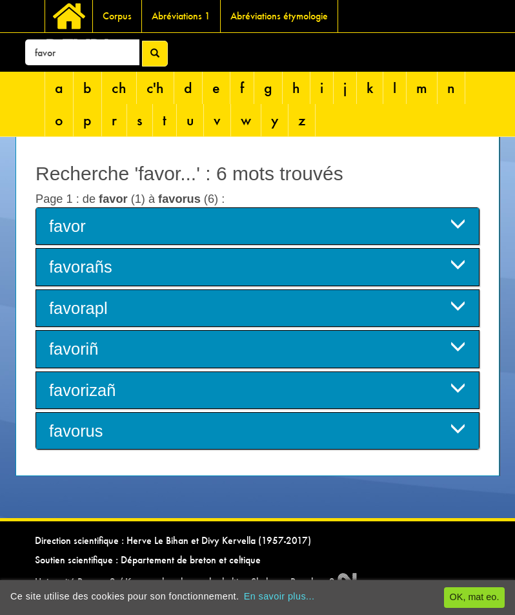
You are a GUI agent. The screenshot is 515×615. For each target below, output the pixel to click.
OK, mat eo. (475, 597)
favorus (257, 430)
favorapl (257, 307)
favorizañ (257, 389)
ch (119, 87)
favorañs (257, 266)
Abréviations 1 (181, 16)
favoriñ (257, 348)
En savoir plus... (279, 596)
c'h (155, 87)
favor (257, 225)
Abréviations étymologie (279, 16)
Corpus (117, 16)
